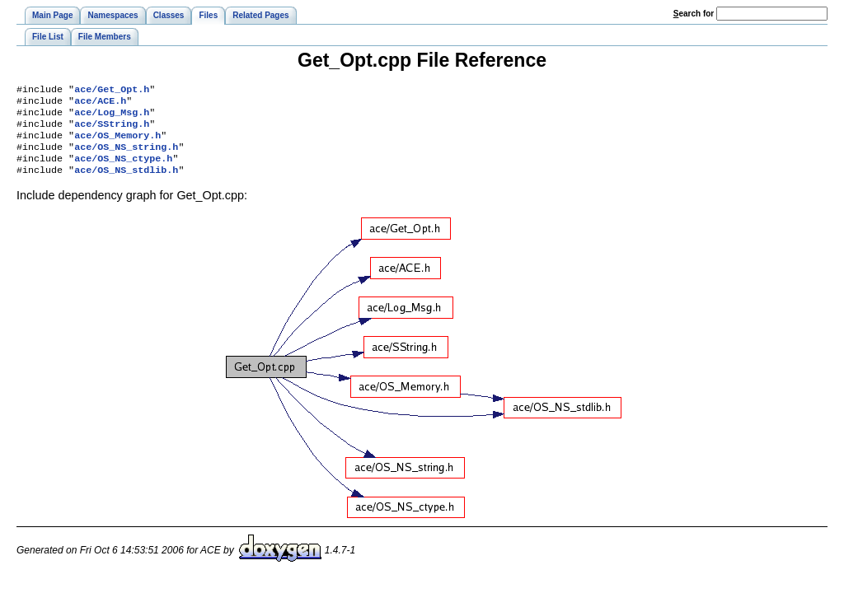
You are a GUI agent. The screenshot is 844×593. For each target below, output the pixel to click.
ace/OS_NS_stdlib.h (126, 182)
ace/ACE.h (100, 103)
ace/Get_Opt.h (111, 90)
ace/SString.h (111, 130)
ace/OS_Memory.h (117, 143)
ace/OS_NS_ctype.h (123, 169)
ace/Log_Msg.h (111, 117)
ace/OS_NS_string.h (126, 156)
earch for (693, 13)
